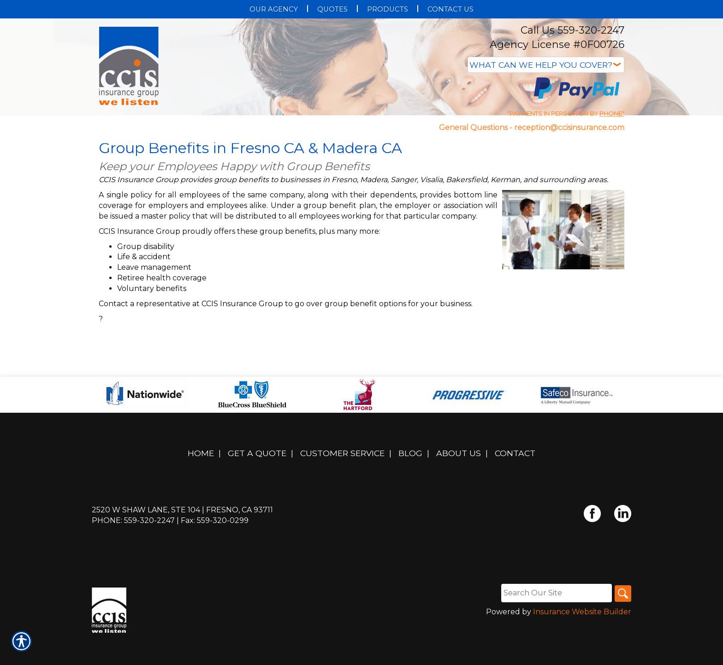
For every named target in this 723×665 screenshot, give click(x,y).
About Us (458, 482)
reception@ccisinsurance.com (569, 127)
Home (201, 482)
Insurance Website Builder (582, 640)
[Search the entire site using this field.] (554, 621)
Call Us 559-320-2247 (572, 30)
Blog (410, 482)
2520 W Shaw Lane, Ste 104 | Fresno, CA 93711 (182, 538)
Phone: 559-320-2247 (133, 549)
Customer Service (342, 482)
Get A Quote (257, 482)
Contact (515, 482)
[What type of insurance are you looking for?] (546, 65)
